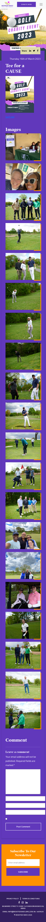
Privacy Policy (13, 898)
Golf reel (10, 117)
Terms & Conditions (31, 898)
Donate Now (26, 4)
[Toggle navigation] (41, 4)
